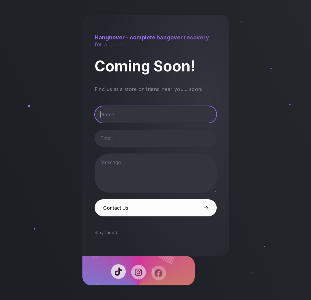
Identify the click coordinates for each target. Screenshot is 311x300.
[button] (118, 273)
